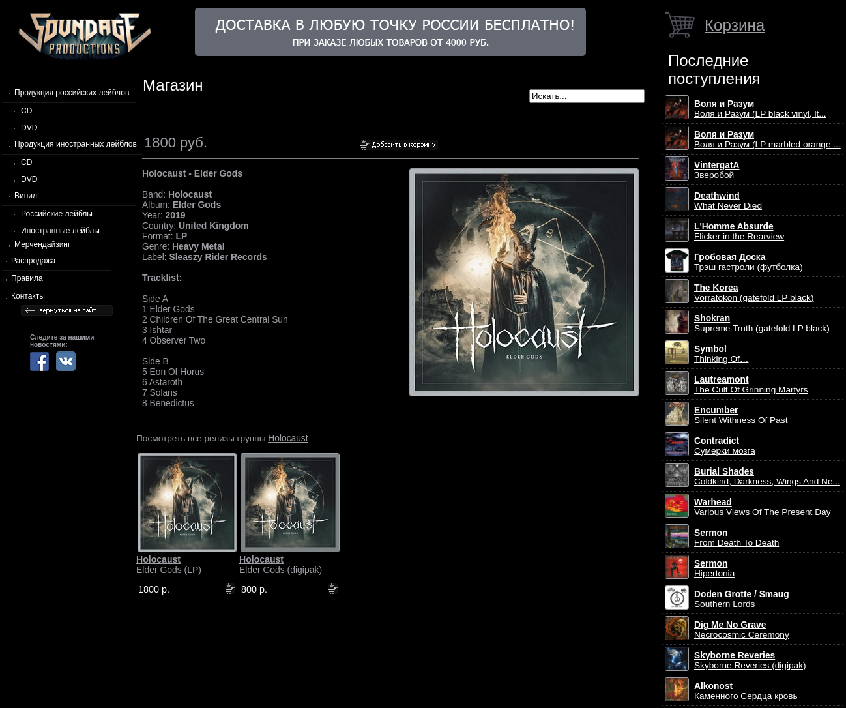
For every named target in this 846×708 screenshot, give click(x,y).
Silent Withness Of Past (740, 415)
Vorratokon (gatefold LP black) (753, 292)
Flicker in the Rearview (739, 231)
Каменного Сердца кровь (746, 691)
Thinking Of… (721, 354)
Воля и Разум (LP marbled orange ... (767, 139)
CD (26, 110)
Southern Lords (741, 599)
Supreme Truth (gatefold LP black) (762, 323)
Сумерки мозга (724, 446)
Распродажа (33, 260)
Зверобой (717, 170)
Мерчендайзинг (42, 244)
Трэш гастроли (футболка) (748, 262)
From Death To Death (736, 538)
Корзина (735, 25)
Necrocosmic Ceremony (741, 630)
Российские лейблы (57, 213)
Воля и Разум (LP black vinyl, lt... (760, 109)
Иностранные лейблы (60, 230)
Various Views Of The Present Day (762, 507)
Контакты (28, 296)
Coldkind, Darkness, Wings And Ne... (767, 476)
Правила (27, 278)
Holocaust (288, 438)
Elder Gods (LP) (168, 564)
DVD (29, 127)
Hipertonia (714, 568)
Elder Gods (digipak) (280, 564)
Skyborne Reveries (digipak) (750, 660)
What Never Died (728, 201)
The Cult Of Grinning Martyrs (751, 384)
